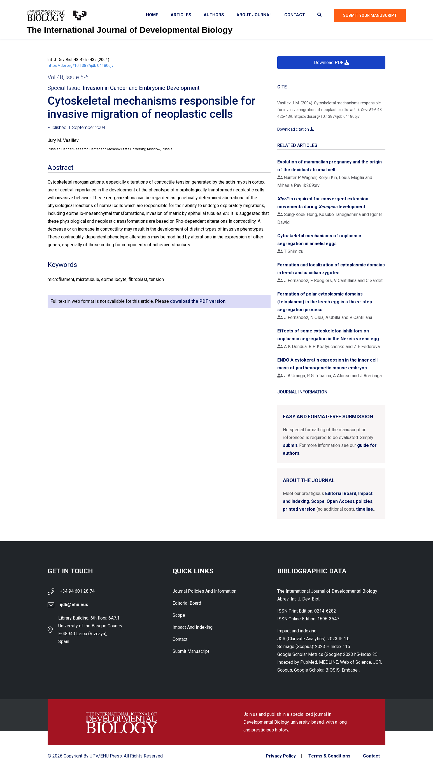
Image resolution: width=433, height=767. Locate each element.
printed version (299, 509)
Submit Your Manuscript (370, 15)
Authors (214, 14)
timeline (364, 509)
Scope (318, 501)
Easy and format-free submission (328, 416)
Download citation (295, 129)
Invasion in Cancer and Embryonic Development (141, 88)
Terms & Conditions (329, 756)
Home (152, 14)
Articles (181, 14)
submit (290, 445)
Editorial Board (340, 493)
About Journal (254, 14)
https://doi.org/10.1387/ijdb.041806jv (80, 65)
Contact (294, 14)
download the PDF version (197, 301)
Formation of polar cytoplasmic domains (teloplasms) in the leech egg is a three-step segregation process (324, 301)
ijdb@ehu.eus (74, 604)
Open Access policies (350, 501)
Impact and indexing (193, 627)
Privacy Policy (281, 756)
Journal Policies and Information (204, 591)
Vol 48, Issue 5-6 (68, 77)
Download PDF (331, 62)
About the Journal (309, 480)
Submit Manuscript (191, 651)
